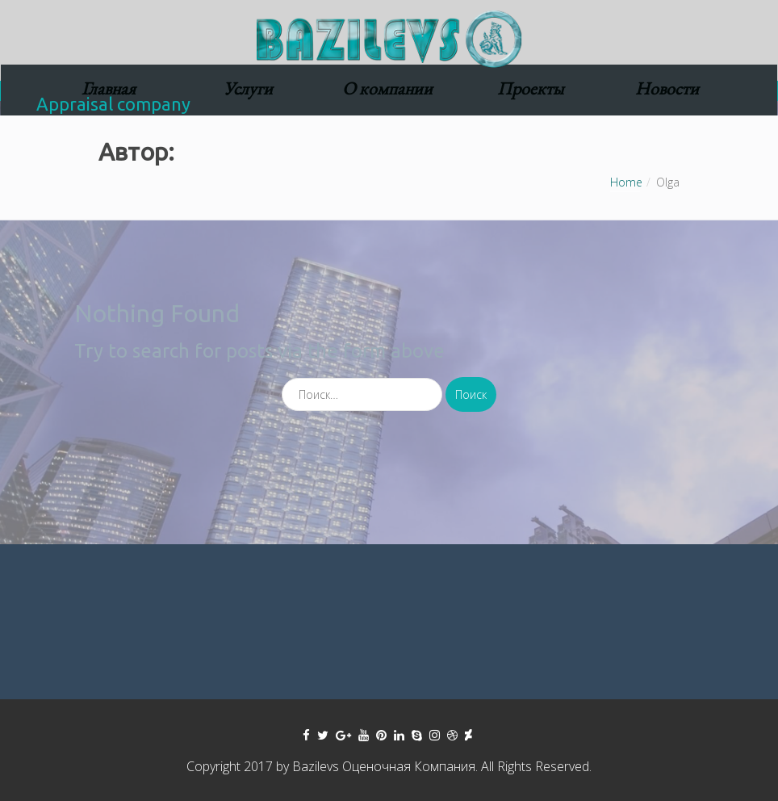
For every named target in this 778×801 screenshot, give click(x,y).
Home (626, 182)
